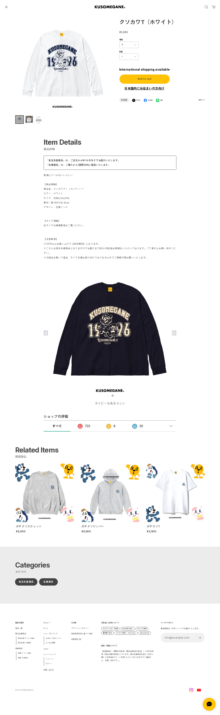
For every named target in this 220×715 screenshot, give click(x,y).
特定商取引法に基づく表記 (82, 637)
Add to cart (144, 78)
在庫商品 (49, 584)
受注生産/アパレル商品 (26, 641)
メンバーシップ (49, 657)
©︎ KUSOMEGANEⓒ (24, 693)
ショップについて (50, 637)
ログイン (49, 667)
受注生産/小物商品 (24, 646)
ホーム (46, 631)
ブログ (46, 652)
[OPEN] (206, 7)
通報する (202, 100)
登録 (200, 640)
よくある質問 (50, 646)
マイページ (50, 662)
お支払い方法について (53, 641)
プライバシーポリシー (80, 631)
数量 (121, 52)
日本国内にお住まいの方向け (144, 88)
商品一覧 (18, 631)
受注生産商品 (26, 584)
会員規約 (74, 642)
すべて (57, 429)
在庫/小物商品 (23, 661)
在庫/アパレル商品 (24, 656)
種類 (121, 40)
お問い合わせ (48, 673)
